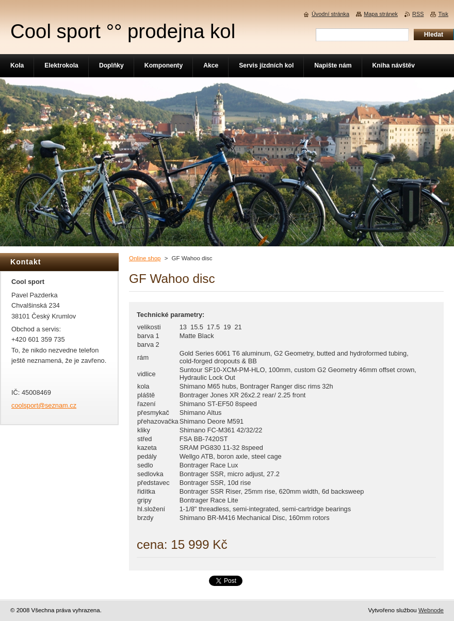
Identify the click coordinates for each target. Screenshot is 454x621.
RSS (418, 14)
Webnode (431, 610)
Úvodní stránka (330, 14)
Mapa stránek (381, 14)
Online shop (144, 258)
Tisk (443, 14)
